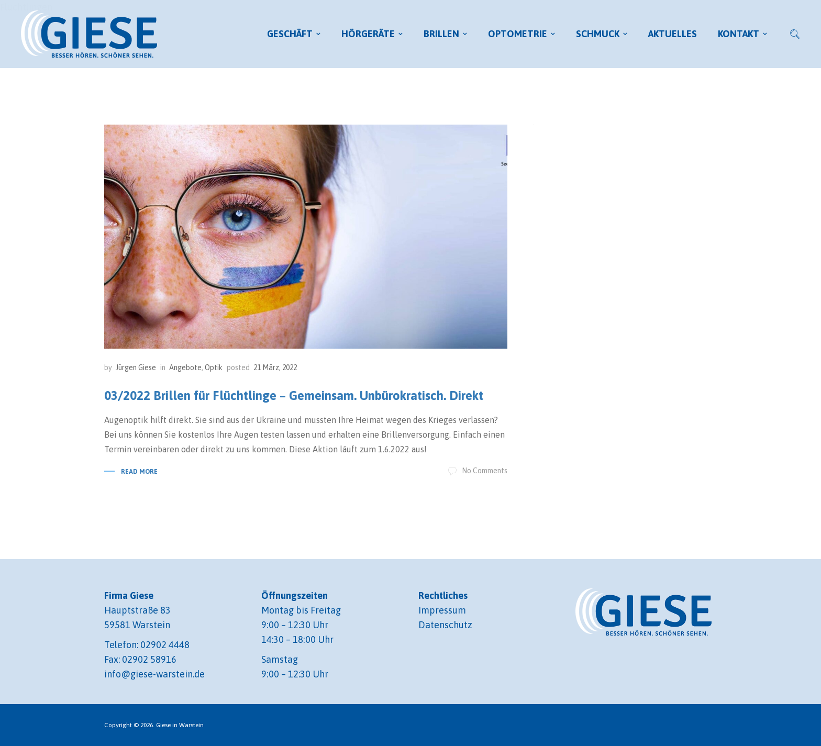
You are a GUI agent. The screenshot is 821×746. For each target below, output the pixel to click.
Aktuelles (672, 33)
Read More (139, 471)
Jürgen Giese (136, 367)
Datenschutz (445, 624)
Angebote (185, 367)
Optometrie (517, 33)
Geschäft (290, 33)
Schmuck (597, 33)
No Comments (477, 470)
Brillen (441, 33)
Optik (214, 367)
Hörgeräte (368, 33)
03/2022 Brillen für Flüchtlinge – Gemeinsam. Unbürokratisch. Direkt (293, 395)
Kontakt (738, 33)
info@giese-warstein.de (154, 674)
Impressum (442, 610)
